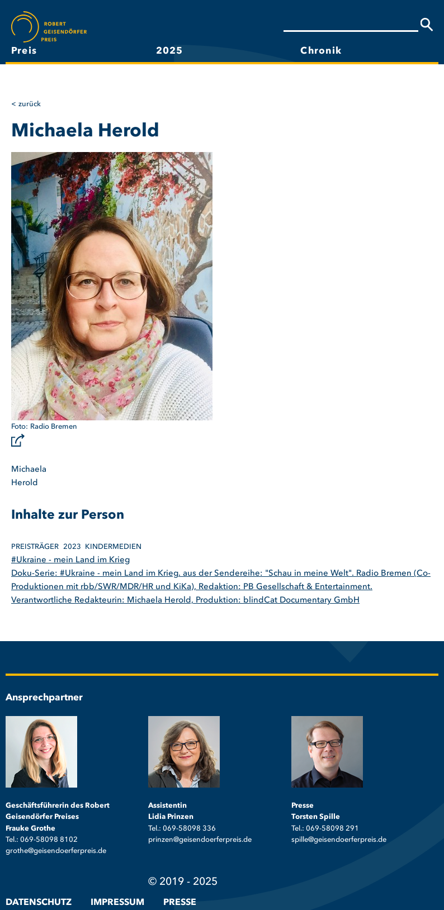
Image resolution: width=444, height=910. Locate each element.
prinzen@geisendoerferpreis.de (200, 839)
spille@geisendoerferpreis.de (338, 839)
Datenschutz (39, 902)
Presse (179, 902)
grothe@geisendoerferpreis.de (56, 851)
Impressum (117, 902)
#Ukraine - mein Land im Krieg (70, 560)
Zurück (29, 104)
